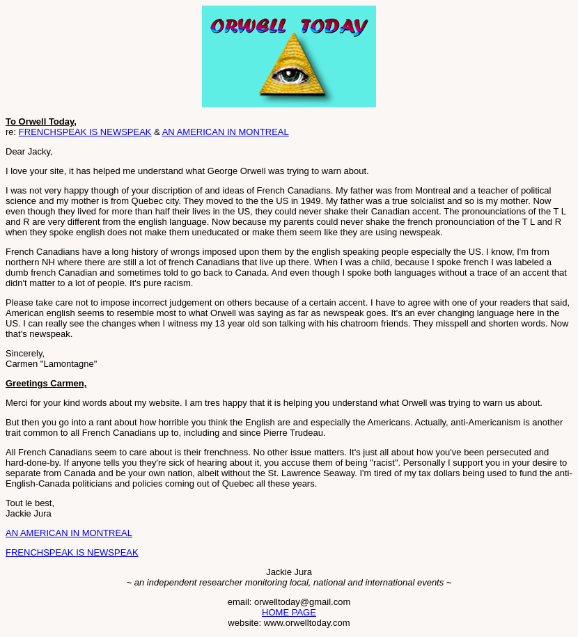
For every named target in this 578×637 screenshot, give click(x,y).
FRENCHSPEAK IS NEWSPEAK (85, 132)
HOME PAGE (289, 612)
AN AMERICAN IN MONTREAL (225, 132)
